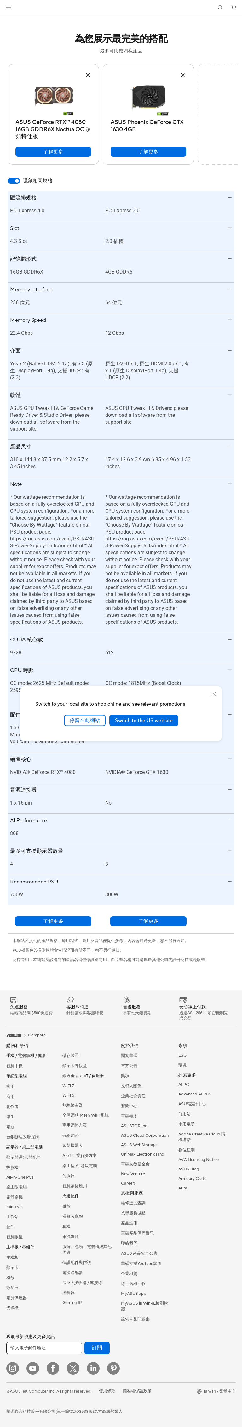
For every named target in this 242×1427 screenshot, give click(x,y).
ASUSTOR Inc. (134, 1126)
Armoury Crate (192, 1178)
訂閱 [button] (97, 1348)
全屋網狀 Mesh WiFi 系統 (85, 1115)
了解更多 (53, 152)
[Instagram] (12, 1368)
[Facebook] (53, 1368)
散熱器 (12, 1287)
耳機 (66, 1226)
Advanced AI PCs (194, 1094)
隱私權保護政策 (137, 1391)
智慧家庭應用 (74, 1185)
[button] (8, 7)
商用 (10, 1096)
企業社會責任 (133, 1096)
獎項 (125, 1075)
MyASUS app (133, 1293)
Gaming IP (72, 1302)
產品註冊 (129, 1223)
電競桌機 (14, 1197)
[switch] (14, 181)
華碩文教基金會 (135, 1164)
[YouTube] (32, 1368)
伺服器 (68, 1175)
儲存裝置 (70, 1055)
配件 (10, 1226)
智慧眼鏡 (14, 1237)
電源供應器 (16, 1297)
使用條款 (107, 1391)
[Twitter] (73, 1368)
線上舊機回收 (133, 1283)
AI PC (183, 1084)
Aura (182, 1188)
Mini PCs (14, 1207)
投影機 (12, 1167)
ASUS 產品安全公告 (139, 1253)
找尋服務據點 (133, 1213)
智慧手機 (14, 1066)
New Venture (133, 1173)
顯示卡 (12, 1267)
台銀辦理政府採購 (22, 1137)
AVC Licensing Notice (198, 1159)
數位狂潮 (186, 1150)
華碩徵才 (129, 1116)
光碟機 (12, 1308)
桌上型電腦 (16, 1187)
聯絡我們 (129, 1243)
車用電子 (186, 1124)
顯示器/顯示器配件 (23, 1157)
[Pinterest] (113, 1368)
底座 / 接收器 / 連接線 (82, 1282)
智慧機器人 (72, 1145)
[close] (213, 693)
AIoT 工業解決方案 (79, 1155)
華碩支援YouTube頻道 (141, 1263)
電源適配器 (72, 1272)
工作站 (12, 1216)
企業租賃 (129, 1273)
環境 (182, 1065)
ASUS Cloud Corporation (145, 1135)
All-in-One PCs (20, 1177)
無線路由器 (72, 1105)
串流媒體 (70, 1236)
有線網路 (70, 1135)
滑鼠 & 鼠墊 (72, 1216)
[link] (121, 7)
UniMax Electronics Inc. (143, 1154)
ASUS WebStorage (139, 1144)
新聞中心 (129, 1106)
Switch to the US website (144, 720)
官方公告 (129, 1065)
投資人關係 (131, 1085)
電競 (10, 1126)
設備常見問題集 (135, 1319)
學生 (10, 1116)
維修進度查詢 (133, 1203)
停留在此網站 (85, 720)
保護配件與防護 (76, 1262)
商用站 (184, 1114)
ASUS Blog (188, 1169)
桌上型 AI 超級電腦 (79, 1165)
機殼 (10, 1277)
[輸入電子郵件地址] (44, 1348)
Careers (128, 1183)
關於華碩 (129, 1055)
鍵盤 (66, 1206)
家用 (10, 1086)
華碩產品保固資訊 (137, 1233)
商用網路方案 (74, 1125)
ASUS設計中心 (192, 1103)
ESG (182, 1055)
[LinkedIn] (93, 1368)
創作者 (12, 1106)
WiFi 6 (68, 1095)
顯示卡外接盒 (74, 1065)
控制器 (68, 1292)
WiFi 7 (68, 1085)
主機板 (12, 1257)
